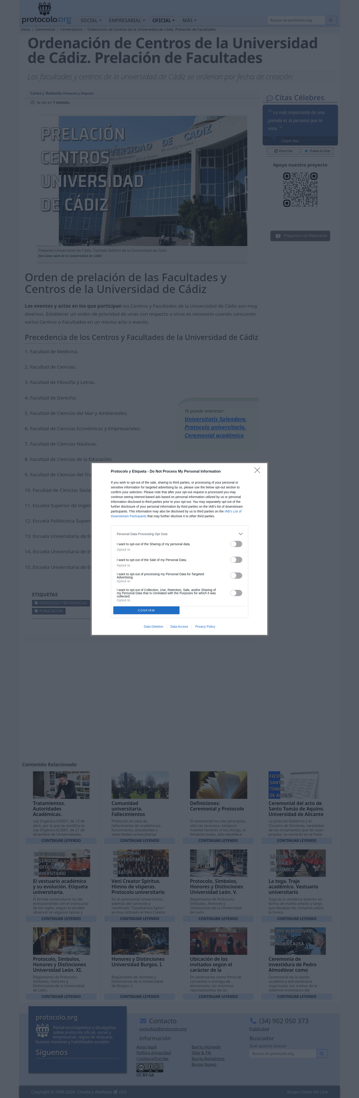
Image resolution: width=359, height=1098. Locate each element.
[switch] (236, 544)
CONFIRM (146, 610)
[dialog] (179, 549)
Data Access (179, 626)
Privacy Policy (205, 626)
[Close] (258, 471)
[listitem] (179, 533)
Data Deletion (153, 626)
